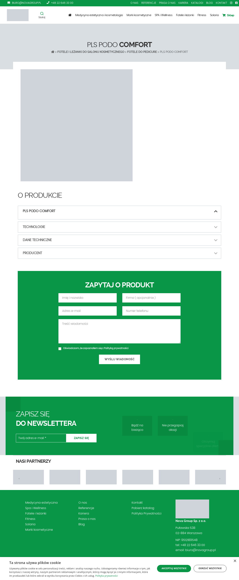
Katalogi (197, 3)
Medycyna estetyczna (41, 502)
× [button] (234, 561)
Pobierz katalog (143, 508)
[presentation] (19, 478)
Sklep (228, 15)
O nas (134, 3)
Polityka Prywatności (147, 513)
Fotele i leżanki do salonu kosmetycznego (90, 52)
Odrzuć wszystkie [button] (210, 568)
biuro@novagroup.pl (26, 3)
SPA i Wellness (163, 15)
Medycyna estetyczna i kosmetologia (99, 15)
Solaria (214, 15)
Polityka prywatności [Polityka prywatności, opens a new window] (106, 575)
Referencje (148, 3)
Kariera (183, 3)
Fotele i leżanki (185, 15)
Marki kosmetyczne (139, 15)
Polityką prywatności (116, 364)
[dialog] (119, 568)
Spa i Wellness (35, 508)
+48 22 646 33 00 (62, 3)
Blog (209, 3)
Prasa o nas (167, 3)
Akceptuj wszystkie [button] (174, 568)
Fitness (202, 15)
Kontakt (221, 3)
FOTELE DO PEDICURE (142, 52)
